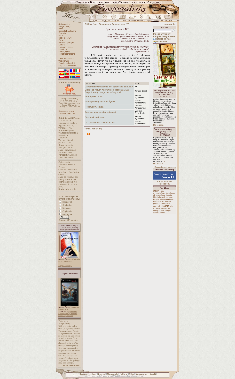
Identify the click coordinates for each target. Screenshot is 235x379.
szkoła (167, 208)
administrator (138, 376)
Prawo (61, 40)
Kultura (61, 45)
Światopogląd (64, 24)
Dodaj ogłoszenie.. (67, 189)
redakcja (128, 376)
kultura (162, 199)
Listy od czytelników (67, 65)
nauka (156, 201)
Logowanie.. (170, 24)
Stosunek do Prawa (94, 117)
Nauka (61, 35)
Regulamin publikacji (87, 374)
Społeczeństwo (65, 38)
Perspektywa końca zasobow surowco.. (67, 156)
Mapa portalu (112, 374)
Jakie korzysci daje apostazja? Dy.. (67, 151)
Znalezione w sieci (66, 59)
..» (163, 123)
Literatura (62, 49)
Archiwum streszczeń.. (67, 113)
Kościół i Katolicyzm (67, 31)
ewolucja (161, 195)
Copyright (106, 376)
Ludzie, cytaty (64, 52)
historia (156, 197)
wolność (156, 212)
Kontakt (153, 374)
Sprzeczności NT (120, 24)
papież (161, 201)
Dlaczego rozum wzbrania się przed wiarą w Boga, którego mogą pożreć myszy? (107, 91)
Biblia (60, 29)
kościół (156, 199)
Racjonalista (96, 376)
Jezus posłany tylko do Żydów (100, 101)
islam (161, 197)
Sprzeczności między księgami (100, 112)
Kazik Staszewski (71, 365)
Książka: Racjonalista (164, 36)
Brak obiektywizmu (67, 130)
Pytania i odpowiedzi (67, 63)
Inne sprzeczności (94, 96)
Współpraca (63, 61)
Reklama (123, 374)
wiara (163, 210)
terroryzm (156, 210)
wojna (168, 210)
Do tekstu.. (158, 125)
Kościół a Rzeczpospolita (69, 260)
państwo (168, 201)
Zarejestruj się (141, 374)
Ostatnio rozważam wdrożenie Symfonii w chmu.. (68, 172)
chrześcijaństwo (159, 193)
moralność (169, 199)
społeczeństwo (158, 208)
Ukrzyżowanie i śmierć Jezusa (100, 122)
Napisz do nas (163, 39)
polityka (156, 203)
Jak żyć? (62, 137)
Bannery (101, 374)
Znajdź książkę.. (65, 266)
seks (171, 206)
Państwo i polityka (66, 42)
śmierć (162, 212)
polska (162, 203)
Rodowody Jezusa (94, 107)
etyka (155, 195)
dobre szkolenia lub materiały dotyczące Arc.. (67, 184)
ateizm (156, 191)
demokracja (170, 193)
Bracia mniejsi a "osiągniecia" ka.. (66, 146)
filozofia (169, 195)
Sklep (131, 374)
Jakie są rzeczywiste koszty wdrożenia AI (68, 178)
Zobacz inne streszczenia (165, 167)
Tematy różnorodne (66, 54)
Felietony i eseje (65, 47)
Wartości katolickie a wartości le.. (68, 134)
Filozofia (62, 33)
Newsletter (161, 41)
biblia (162, 191)
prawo (167, 203)
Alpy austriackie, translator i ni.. (66, 126)
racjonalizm (157, 206)
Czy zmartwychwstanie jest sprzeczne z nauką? (109, 86)
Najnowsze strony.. (66, 111)
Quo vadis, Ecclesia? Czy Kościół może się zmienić (67, 314)
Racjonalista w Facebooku (164, 182)
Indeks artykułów (161, 34)
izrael (166, 197)
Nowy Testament (101, 24)
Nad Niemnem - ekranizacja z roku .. (67, 121)
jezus (171, 197)
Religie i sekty (64, 26)
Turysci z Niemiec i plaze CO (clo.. (67, 141)
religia (165, 205)
